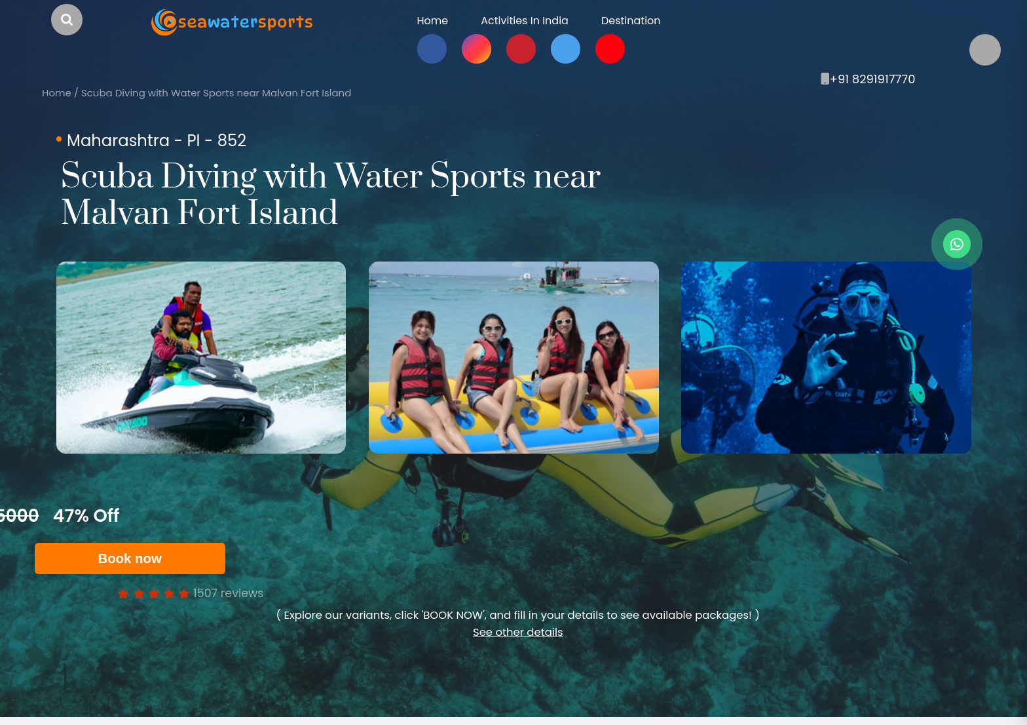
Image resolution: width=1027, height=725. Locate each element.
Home (56, 93)
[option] (201, 358)
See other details (518, 632)
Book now (137, 558)
